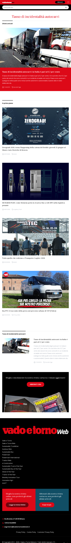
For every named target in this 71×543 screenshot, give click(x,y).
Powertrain (6, 455)
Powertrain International (11, 458)
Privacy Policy (20, 532)
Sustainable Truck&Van (10, 446)
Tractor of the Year (9, 475)
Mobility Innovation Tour (11, 477)
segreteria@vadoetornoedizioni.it (16, 527)
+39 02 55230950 (9, 523)
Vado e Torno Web (8, 443)
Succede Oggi (17, 87)
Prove (15, 315)
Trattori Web (6, 460)
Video (18, 315)
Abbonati (60, 2)
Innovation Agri (7, 480)
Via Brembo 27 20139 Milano (13, 519)
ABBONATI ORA (35, 384)
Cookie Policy (31, 532)
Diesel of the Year (8, 472)
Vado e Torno (7, 441)
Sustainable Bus (7, 452)
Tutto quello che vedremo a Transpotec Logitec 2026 (23, 258)
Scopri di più (46, 505)
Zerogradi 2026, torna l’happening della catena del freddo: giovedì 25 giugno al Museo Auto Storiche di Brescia (34, 148)
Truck (20, 209)
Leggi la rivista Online (17, 505)
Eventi (15, 154)
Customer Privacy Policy (45, 532)
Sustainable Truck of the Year (12, 466)
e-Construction (7, 463)
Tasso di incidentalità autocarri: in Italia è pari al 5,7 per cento (31, 72)
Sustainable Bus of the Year (11, 469)
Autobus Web (7, 449)
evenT (4, 483)
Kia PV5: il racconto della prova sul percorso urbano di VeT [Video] (29, 311)
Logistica (16, 209)
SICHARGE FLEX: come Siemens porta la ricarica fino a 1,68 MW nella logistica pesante (33, 204)
